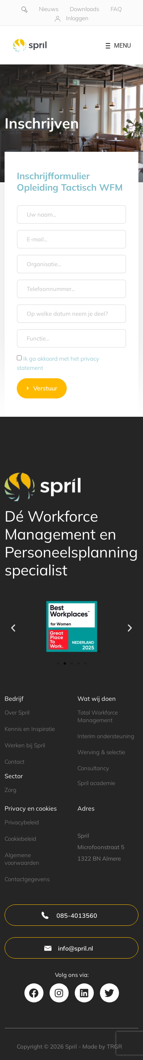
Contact (14, 761)
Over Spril (17, 712)
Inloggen (77, 18)
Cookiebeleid (20, 838)
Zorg (10, 789)
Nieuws (48, 9)
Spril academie (96, 783)
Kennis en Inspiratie (30, 728)
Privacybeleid (22, 822)
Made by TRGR (102, 1046)
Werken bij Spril (25, 745)
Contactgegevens (27, 879)
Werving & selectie (101, 752)
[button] (13, 628)
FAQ (116, 9)
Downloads (84, 9)
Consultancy (93, 768)
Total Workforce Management (97, 716)
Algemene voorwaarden (22, 858)
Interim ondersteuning (105, 736)
